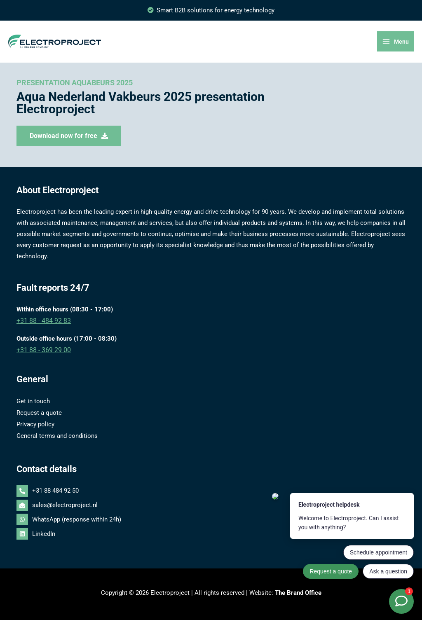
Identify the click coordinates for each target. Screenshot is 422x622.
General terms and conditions (57, 438)
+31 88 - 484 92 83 (41, 325)
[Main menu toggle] (396, 44)
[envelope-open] (211, 508)
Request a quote (39, 415)
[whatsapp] (211, 522)
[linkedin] (211, 536)
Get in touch (33, 404)
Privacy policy (35, 426)
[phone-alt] (211, 493)
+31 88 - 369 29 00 (41, 354)
